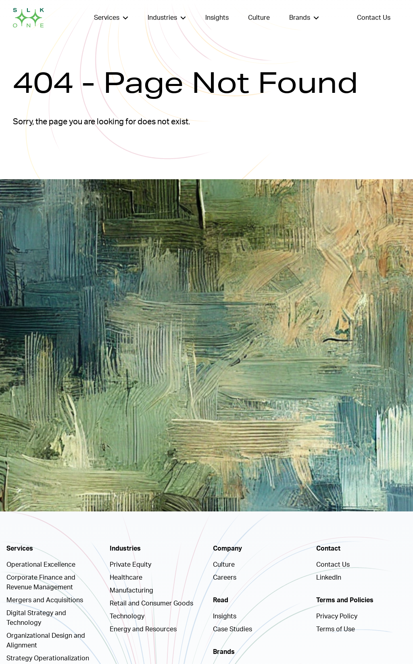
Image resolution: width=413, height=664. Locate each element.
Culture (259, 18)
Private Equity (130, 564)
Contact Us (373, 18)
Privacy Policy (336, 616)
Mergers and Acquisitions (44, 600)
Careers (224, 577)
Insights (217, 18)
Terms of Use (335, 629)
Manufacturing (131, 590)
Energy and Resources (143, 629)
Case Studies (232, 629)
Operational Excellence (40, 564)
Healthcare (126, 577)
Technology (127, 616)
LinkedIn (328, 577)
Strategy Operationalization (47, 658)
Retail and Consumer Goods (151, 603)
